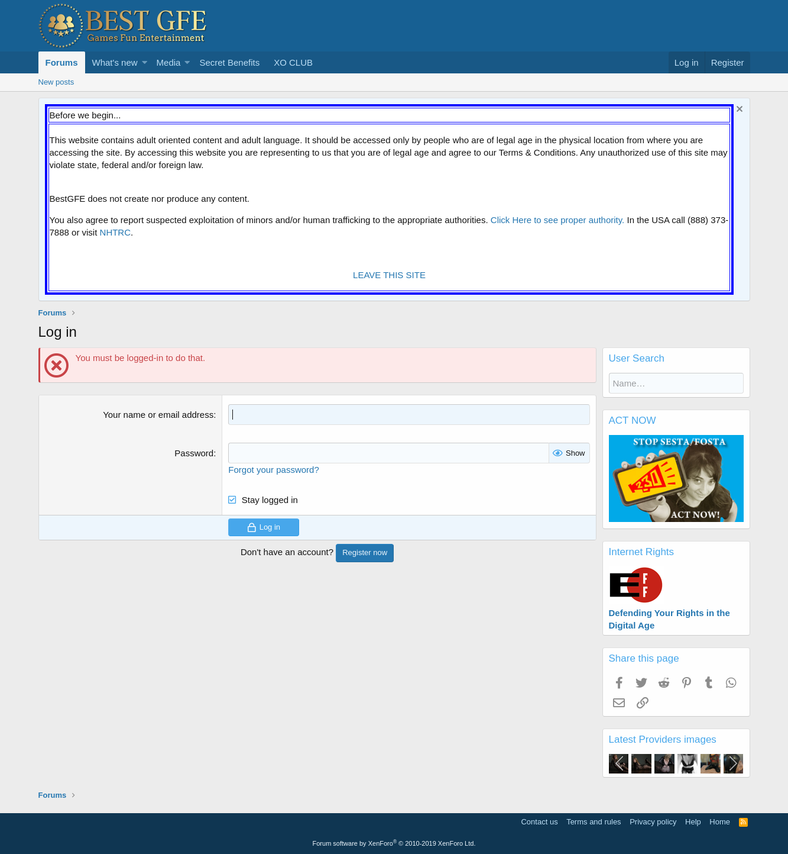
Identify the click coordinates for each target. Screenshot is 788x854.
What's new (115, 62)
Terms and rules (593, 821)
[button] (145, 62)
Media (169, 62)
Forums (62, 62)
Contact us (539, 821)
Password (193, 453)
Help (693, 821)
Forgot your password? (273, 470)
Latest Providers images (662, 739)
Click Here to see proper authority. (558, 220)
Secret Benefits (229, 62)
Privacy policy (653, 821)
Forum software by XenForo (394, 843)
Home (719, 821)
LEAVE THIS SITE (389, 275)
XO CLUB (293, 62)
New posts (56, 82)
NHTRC (115, 232)
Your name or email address (158, 415)
